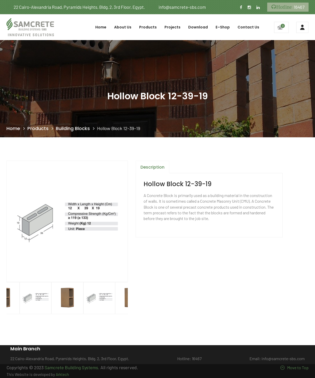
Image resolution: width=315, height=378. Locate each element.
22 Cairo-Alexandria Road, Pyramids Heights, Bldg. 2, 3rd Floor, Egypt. (75, 7)
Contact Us (248, 27)
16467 (287, 7)
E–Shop (223, 27)
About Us (122, 27)
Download (198, 27)
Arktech (62, 374)
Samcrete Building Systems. (72, 367)
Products (148, 27)
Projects (172, 27)
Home (100, 27)
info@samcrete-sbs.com (178, 7)
